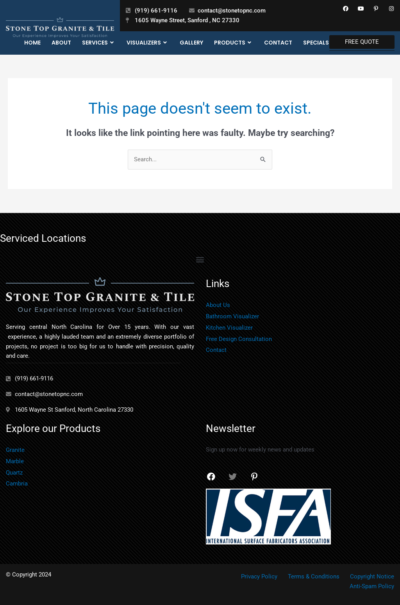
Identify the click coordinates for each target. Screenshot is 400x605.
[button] (200, 259)
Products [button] (233, 43)
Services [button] (99, 43)
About (61, 42)
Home (32, 42)
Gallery (191, 42)
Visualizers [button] (148, 43)
